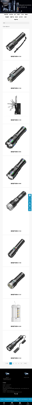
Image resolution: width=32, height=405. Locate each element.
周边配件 (7, 17)
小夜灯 (25, 17)
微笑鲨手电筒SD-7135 (16, 120)
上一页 (7, 363)
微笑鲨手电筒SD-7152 (16, 56)
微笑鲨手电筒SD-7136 (16, 88)
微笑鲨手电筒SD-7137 (16, 294)
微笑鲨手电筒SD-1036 (16, 326)
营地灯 (26, 14)
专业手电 (11, 14)
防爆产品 (12, 17)
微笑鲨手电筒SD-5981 (16, 151)
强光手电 (6, 14)
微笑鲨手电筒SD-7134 (16, 358)
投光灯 (16, 17)
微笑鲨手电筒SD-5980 (16, 183)
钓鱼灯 (18, 14)
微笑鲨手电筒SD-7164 (16, 231)
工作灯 (22, 14)
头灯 (15, 14)
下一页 (25, 363)
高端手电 (16, 19)
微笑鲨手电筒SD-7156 (16, 262)
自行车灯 (21, 17)
